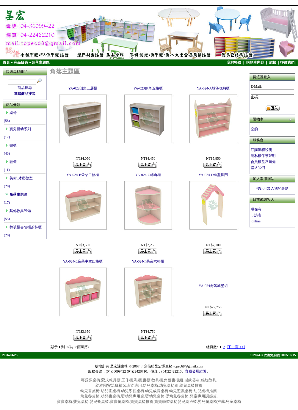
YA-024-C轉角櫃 (148, 175)
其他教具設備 (18, 211)
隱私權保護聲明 (263, 156)
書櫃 (11, 145)
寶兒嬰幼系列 (18, 129)
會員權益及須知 (263, 162)
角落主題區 (41, 62)
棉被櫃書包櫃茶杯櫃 (23, 227)
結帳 (273, 62)
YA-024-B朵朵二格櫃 (82, 175)
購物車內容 (255, 62)
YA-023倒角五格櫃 (148, 88)
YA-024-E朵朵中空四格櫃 (83, 261)
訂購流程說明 (261, 150)
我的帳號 (234, 62)
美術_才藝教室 (19, 178)
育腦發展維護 (195, 371)
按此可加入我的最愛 (272, 188)
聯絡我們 (287, 62)
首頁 (6, 62)
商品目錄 (21, 62)
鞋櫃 (11, 162)
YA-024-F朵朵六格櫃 (148, 261)
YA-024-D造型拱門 (213, 175)
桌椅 (11, 113)
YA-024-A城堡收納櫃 (213, 88)
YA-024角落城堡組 (213, 286)
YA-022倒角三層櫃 (82, 88)
